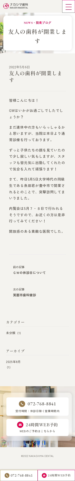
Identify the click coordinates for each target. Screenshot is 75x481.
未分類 (13, 333)
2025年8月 (13, 362)
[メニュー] (68, 6)
